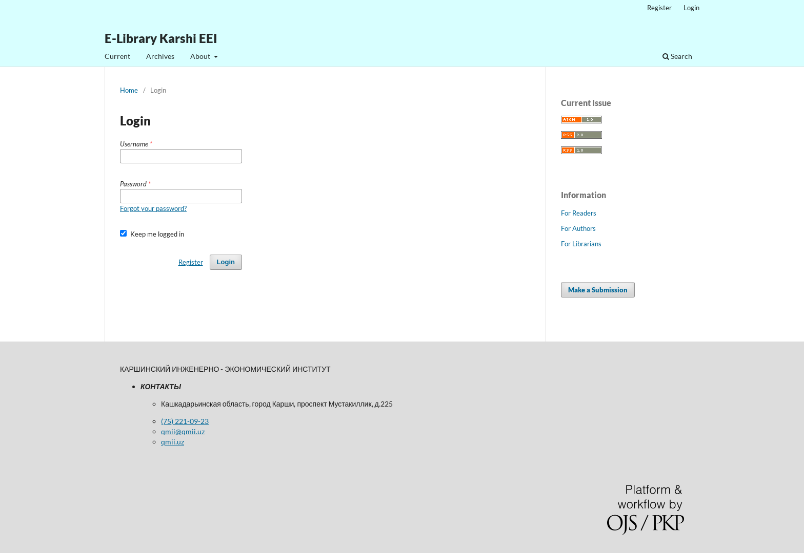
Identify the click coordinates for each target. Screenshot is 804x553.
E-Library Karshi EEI (161, 38)
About (201, 56)
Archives (160, 56)
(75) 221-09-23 (185, 421)
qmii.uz (172, 441)
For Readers (578, 213)
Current (117, 56)
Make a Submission (598, 290)
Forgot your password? (153, 208)
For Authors (578, 228)
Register (659, 8)
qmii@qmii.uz (183, 431)
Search (677, 56)
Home (129, 90)
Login (691, 8)
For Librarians (581, 244)
